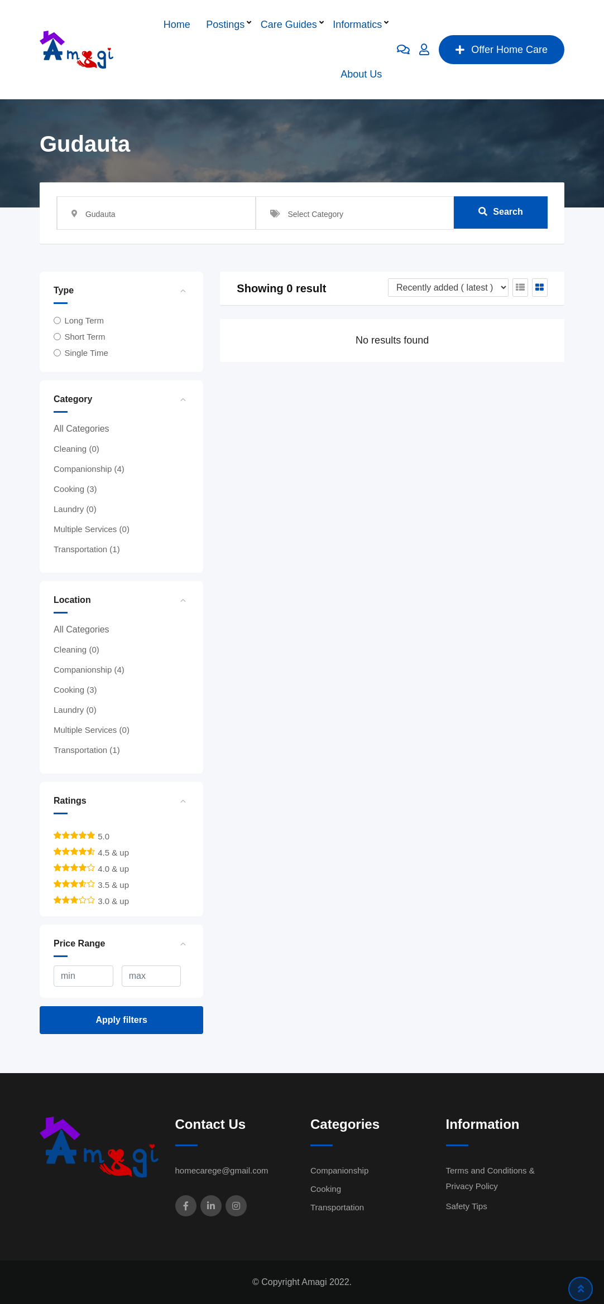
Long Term (84, 320)
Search (500, 213)
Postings (225, 24)
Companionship (89, 469)
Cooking (75, 489)
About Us (361, 74)
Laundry (75, 509)
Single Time (86, 353)
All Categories (81, 428)
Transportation (87, 549)
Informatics (357, 24)
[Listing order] (448, 287)
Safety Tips (466, 1206)
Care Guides (289, 24)
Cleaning (76, 448)
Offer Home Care (502, 49)
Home (177, 24)
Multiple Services (92, 529)
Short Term (84, 336)
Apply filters (121, 1020)
